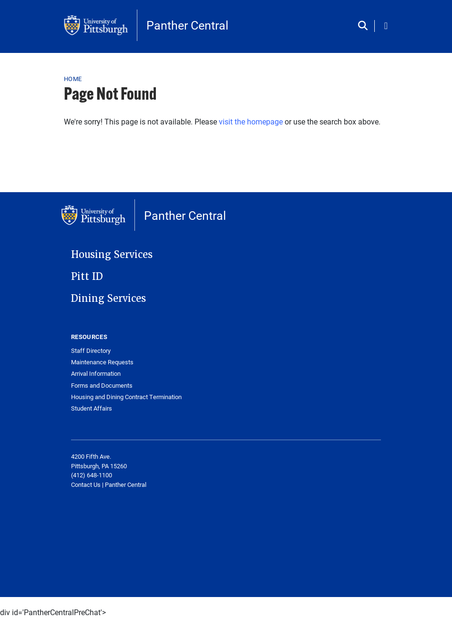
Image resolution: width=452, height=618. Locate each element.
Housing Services (112, 254)
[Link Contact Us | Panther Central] (108, 484)
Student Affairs (91, 408)
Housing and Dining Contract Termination (126, 397)
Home (73, 78)
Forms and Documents (102, 385)
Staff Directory (91, 351)
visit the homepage (251, 121)
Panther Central (187, 25)
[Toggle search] (365, 26)
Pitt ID (87, 276)
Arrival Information (96, 374)
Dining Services (108, 298)
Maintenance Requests (102, 362)
